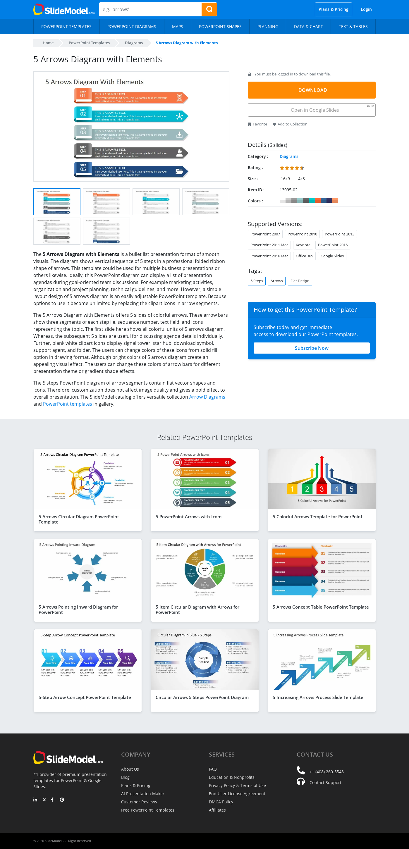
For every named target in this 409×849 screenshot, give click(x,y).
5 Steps (256, 280)
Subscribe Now (312, 348)
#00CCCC (312, 200)
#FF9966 (335, 200)
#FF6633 (318, 200)
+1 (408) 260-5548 (327, 771)
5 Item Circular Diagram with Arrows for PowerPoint (197, 609)
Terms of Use (253, 785)
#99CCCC (300, 200)
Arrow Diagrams (207, 397)
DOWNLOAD (312, 90)
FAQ (213, 769)
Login (366, 9)
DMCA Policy (221, 802)
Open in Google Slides (331, 108)
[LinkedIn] (35, 800)
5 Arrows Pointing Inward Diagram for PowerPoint (78, 609)
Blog (125, 777)
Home (48, 42)
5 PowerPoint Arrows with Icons (189, 516)
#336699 (323, 200)
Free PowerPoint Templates (147, 810)
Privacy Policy (222, 785)
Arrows (277, 280)
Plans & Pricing (333, 9)
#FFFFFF (283, 200)
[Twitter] (44, 800)
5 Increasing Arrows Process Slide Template (318, 697)
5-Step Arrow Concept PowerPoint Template (85, 697)
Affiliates (217, 810)
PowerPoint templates (67, 404)
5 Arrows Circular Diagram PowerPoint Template (79, 519)
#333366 (329, 200)
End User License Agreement (237, 793)
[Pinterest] (62, 800)
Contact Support (325, 782)
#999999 (294, 200)
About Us (130, 769)
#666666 (306, 200)
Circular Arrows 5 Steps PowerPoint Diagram (202, 697)
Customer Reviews (139, 802)
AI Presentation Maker (142, 793)
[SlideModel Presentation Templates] (63, 9)
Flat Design (300, 280)
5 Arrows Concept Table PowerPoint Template (321, 607)
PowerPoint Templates (89, 42)
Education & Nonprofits (232, 777)
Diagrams (134, 42)
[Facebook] (53, 800)
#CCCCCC (288, 200)
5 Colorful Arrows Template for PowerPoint (317, 516)
